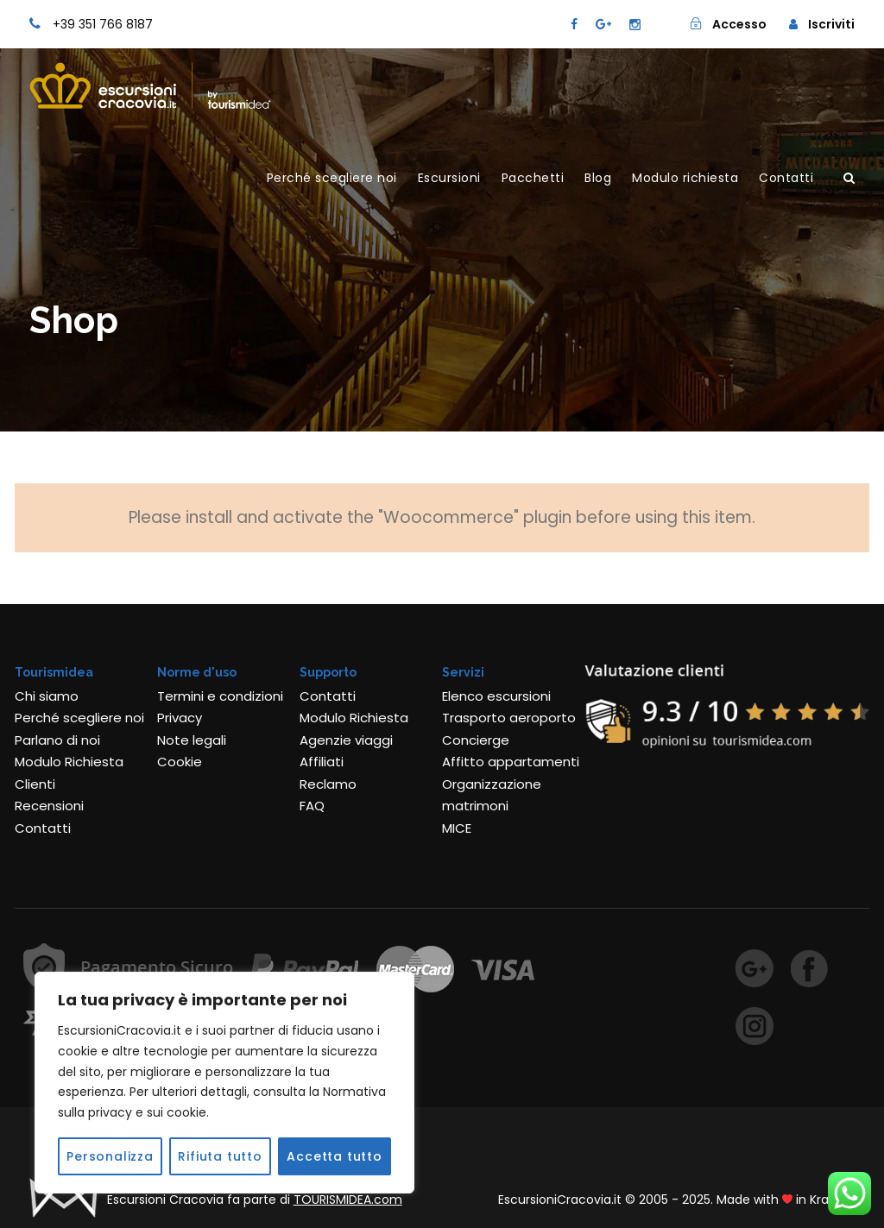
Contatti (786, 177)
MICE (456, 828)
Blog (597, 177)
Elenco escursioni (496, 696)
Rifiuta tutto (220, 1156)
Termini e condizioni (220, 696)
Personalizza (110, 1156)
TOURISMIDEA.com (348, 1199)
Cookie (179, 762)
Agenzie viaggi (346, 740)
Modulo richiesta (685, 177)
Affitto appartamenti (510, 762)
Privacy (179, 717)
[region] (224, 1082)
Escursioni (449, 177)
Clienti (35, 784)
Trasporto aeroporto (509, 717)
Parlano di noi (57, 740)
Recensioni (49, 806)
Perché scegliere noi (332, 177)
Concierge (475, 740)
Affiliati (322, 762)
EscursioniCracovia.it (560, 1199)
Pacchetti (533, 177)
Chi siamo (47, 696)
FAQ (312, 806)
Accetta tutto (334, 1156)
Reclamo (328, 784)
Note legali (191, 740)
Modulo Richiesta (69, 762)
